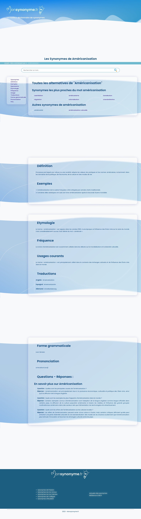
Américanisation (33, 63)
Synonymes (15, 80)
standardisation (109, 99)
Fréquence (14, 91)
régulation (38, 99)
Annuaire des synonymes (98, 493)
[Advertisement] (70, 42)
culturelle (84, 110)
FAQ (12, 102)
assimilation (38, 95)
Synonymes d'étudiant (46, 499)
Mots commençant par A (18, 63)
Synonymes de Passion (46, 490)
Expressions (15, 86)
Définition (14, 82)
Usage (13, 93)
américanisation (74, 110)
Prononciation (16, 99)
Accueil (6, 63)
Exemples (14, 84)
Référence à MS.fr (95, 495)
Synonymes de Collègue (46, 496)
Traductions (15, 95)
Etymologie (15, 88)
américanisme (74, 95)
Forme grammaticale (18, 97)
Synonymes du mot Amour (47, 492)
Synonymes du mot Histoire (47, 494)
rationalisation (74, 99)
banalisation (107, 95)
